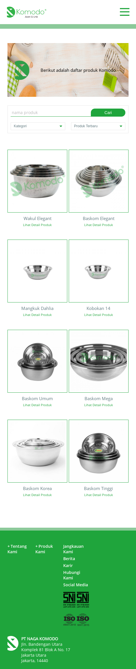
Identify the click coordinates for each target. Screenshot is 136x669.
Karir (68, 565)
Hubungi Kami (71, 575)
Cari (108, 112)
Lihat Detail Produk (37, 225)
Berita (69, 558)
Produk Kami (44, 548)
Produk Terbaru (98, 126)
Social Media (75, 584)
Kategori (38, 126)
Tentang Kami (17, 548)
